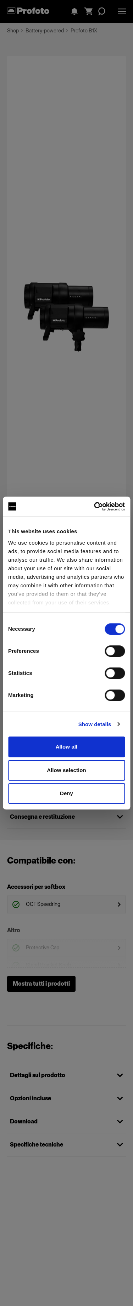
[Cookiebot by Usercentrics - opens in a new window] (95, 506)
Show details (94, 724)
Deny (66, 793)
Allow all (67, 747)
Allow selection (66, 770)
